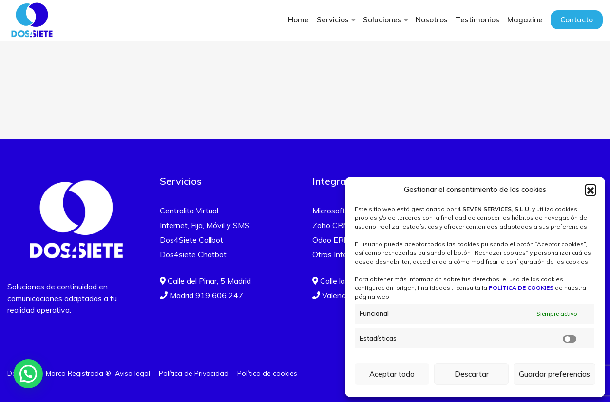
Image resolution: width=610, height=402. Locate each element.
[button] (590, 189)
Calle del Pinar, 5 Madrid (205, 281)
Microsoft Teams (341, 210)
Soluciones (382, 19)
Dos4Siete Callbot (191, 240)
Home (298, 19)
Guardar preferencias (554, 374)
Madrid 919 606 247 (201, 295)
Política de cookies (267, 373)
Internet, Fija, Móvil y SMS (204, 225)
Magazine (525, 19)
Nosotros (432, 19)
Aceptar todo (392, 374)
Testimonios (477, 19)
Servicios (333, 19)
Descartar (472, 374)
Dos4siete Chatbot (193, 254)
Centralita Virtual (189, 210)
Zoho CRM (331, 225)
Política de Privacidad (194, 373)
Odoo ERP (330, 240)
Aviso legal (132, 373)
